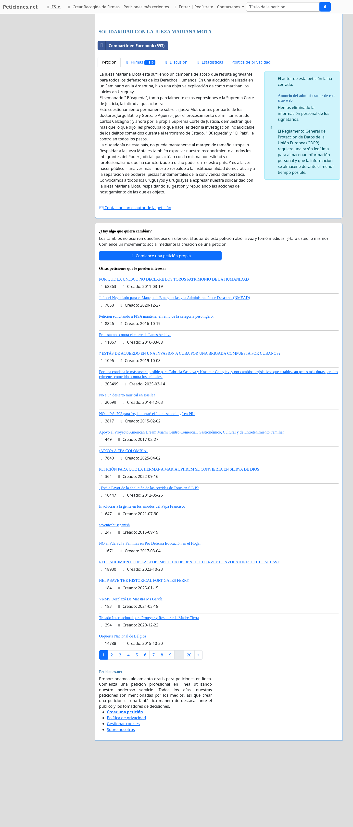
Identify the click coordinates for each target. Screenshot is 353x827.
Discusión (176, 131)
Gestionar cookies (123, 792)
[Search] (283, 7)
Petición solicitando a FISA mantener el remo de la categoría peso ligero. (156, 385)
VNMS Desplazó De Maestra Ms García (131, 668)
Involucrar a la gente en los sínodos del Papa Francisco (142, 575)
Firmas (140, 131)
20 (189, 723)
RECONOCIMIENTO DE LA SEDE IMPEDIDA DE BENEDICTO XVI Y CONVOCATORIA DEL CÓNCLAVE (189, 631)
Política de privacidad (251, 131)
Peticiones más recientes (146, 7)
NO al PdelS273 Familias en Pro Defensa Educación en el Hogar (150, 612)
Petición (109, 131)
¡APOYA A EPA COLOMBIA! (123, 519)
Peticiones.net (20, 6)
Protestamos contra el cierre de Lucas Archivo (135, 403)
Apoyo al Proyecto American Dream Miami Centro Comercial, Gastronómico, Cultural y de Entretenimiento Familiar (191, 501)
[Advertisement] (219, 56)
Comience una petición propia (160, 324)
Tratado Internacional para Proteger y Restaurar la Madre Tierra (149, 686)
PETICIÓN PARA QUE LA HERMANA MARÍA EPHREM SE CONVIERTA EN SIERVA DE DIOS (179, 538)
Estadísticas (209, 131)
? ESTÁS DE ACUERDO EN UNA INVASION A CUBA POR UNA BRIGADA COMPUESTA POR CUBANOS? (189, 422)
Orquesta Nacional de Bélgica (122, 705)
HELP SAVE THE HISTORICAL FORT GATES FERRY (144, 649)
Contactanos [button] (229, 7)
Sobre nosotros (121, 798)
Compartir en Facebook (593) (131, 114)
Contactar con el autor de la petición (135, 276)
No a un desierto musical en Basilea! (128, 464)
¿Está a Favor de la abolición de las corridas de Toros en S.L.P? (149, 557)
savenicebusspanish (114, 594)
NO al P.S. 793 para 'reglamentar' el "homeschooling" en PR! (147, 482)
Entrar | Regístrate (193, 7)
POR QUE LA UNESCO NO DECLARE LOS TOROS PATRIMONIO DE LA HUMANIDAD (174, 348)
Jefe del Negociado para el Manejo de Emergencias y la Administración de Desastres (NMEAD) (174, 366)
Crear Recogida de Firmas (93, 7)
